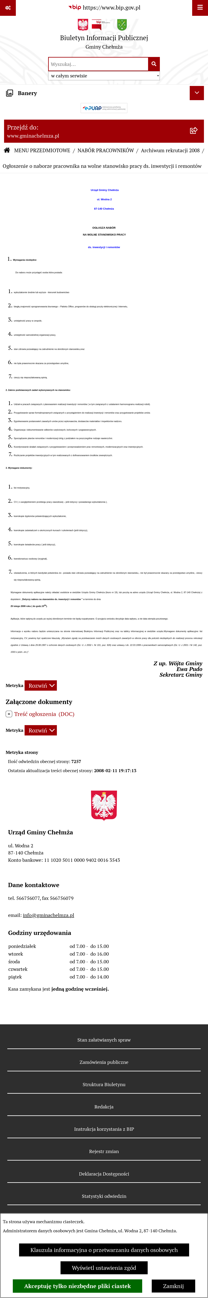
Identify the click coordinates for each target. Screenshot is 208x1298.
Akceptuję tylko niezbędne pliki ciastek (77, 1286)
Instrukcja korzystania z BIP (104, 1129)
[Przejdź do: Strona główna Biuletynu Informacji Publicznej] (6, 151)
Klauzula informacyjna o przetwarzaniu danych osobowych (104, 1250)
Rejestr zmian (104, 1151)
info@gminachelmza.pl (48, 915)
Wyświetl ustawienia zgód (104, 1267)
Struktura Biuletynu (104, 1084)
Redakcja (104, 1107)
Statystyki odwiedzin (104, 1196)
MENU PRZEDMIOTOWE (42, 150)
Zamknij (173, 1286)
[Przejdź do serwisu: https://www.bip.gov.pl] (104, 7)
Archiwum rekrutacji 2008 (170, 150)
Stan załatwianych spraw (104, 1040)
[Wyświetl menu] (200, 8)
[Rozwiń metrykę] (41, 685)
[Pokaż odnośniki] (8, 8)
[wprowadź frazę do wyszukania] (98, 64)
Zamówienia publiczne (104, 1062)
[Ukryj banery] (197, 93)
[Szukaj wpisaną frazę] (154, 64)
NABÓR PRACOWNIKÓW (106, 150)
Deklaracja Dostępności (104, 1174)
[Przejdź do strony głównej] (104, 36)
